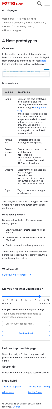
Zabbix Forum (35, 392)
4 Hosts (6, 26)
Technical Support (11, 386)
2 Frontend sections (12, 22)
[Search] (39, 3)
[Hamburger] (47, 4)
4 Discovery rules (23, 26)
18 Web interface (27, 18)
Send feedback (26, 333)
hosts (43, 60)
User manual (8, 18)
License (16, 406)
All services (8, 392)
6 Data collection (35, 22)
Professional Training (39, 386)
